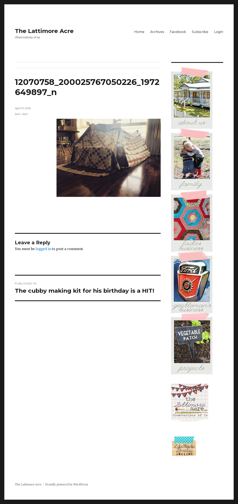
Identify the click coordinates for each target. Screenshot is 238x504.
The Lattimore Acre (44, 30)
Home (139, 32)
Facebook (178, 32)
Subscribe (200, 32)
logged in (43, 249)
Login (218, 32)
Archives (157, 32)
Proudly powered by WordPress (66, 484)
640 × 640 (21, 114)
